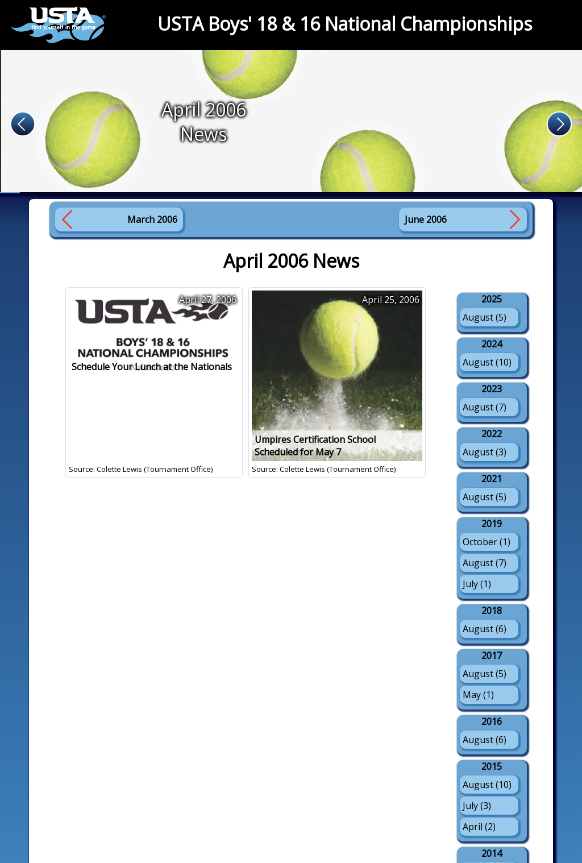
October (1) (486, 542)
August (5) (484, 317)
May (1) (478, 694)
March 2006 (152, 219)
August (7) (484, 407)
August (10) (487, 362)
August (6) (484, 629)
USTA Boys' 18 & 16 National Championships (344, 23)
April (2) (479, 826)
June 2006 (426, 219)
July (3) (477, 805)
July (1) (477, 584)
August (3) (484, 452)
